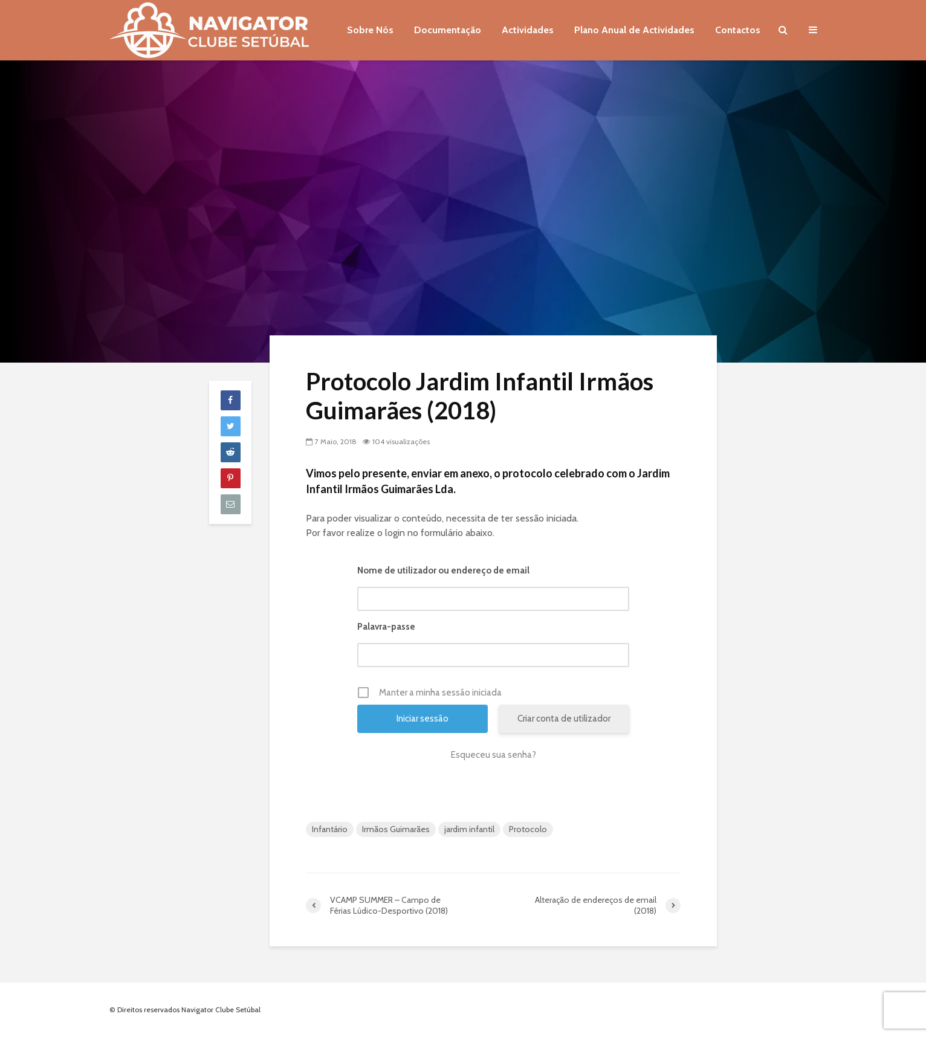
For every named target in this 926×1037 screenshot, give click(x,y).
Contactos (737, 30)
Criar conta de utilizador (563, 718)
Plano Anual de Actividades (634, 30)
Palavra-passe (386, 626)
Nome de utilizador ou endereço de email (443, 570)
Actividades (528, 30)
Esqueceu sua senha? (493, 754)
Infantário (330, 829)
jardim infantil (469, 829)
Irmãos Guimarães (396, 829)
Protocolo (528, 829)
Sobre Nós (370, 30)
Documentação (447, 30)
